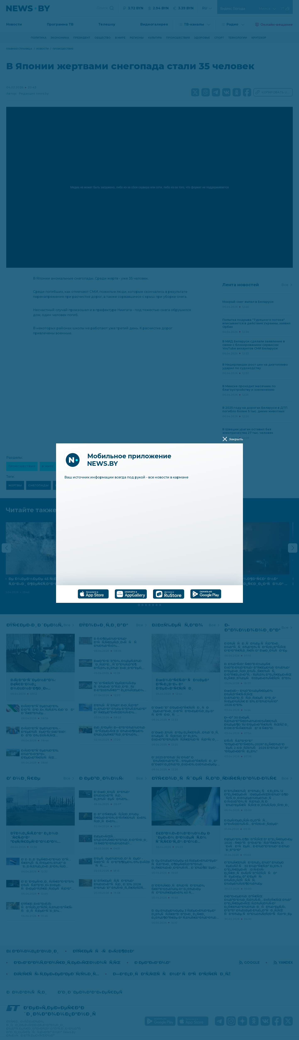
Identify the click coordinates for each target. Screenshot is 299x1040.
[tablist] (149, 594)
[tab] (93, 593)
